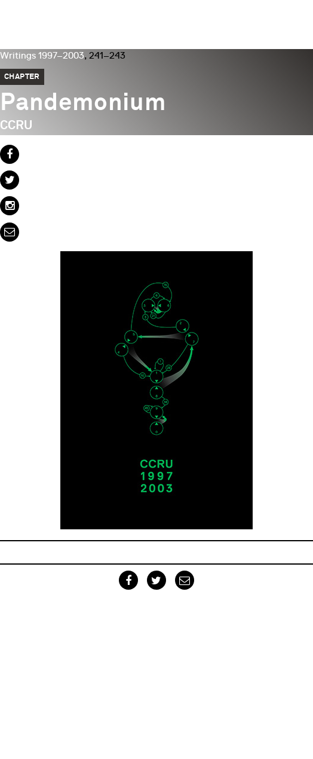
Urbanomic (19, 19)
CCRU (16, 125)
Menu (298, 15)
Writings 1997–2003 (42, 55)
